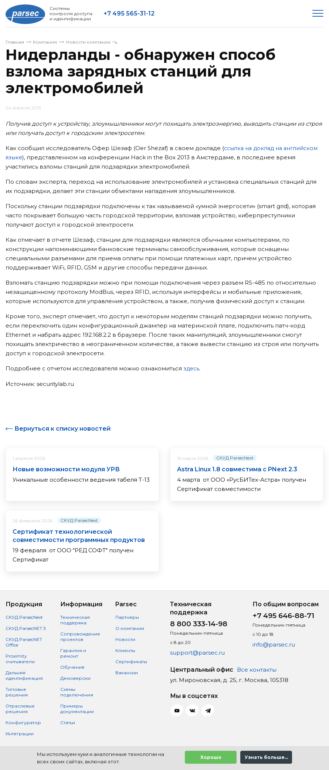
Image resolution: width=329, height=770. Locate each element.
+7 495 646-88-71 (283, 615)
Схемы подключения (76, 691)
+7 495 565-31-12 (129, 13)
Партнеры (127, 617)
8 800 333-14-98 (198, 623)
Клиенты (125, 650)
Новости (125, 639)
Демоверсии (75, 678)
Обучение (72, 666)
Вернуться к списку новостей (62, 428)
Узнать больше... (266, 757)
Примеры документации (77, 708)
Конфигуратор (23, 722)
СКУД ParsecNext (235, 457)
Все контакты (257, 669)
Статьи (67, 722)
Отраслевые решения (20, 708)
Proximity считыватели (20, 658)
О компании (129, 628)
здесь (191, 368)
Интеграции (20, 733)
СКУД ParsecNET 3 (26, 628)
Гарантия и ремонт (73, 652)
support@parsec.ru (197, 652)
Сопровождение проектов (80, 636)
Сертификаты (131, 661)
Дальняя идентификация (24, 675)
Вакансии (126, 672)
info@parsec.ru (273, 644)
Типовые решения (17, 691)
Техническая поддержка (75, 619)
